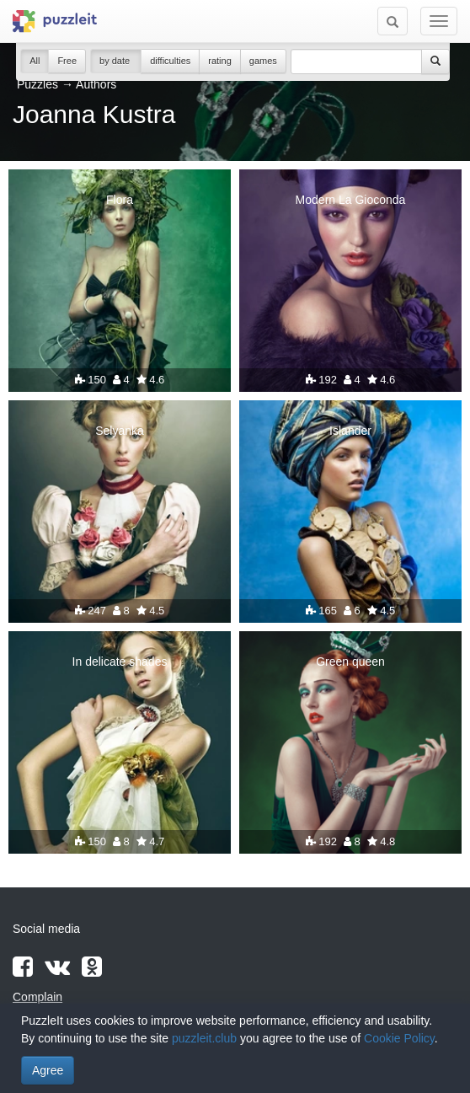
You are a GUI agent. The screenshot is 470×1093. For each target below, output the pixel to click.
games (263, 61)
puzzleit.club (204, 1038)
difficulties (170, 61)
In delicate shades (120, 661)
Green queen (350, 661)
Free (67, 61)
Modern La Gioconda (351, 199)
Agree (47, 1070)
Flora (119, 199)
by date (115, 61)
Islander (350, 430)
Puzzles (37, 84)
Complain (37, 997)
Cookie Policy (399, 1038)
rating (220, 61)
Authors (96, 84)
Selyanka (119, 430)
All (34, 61)
